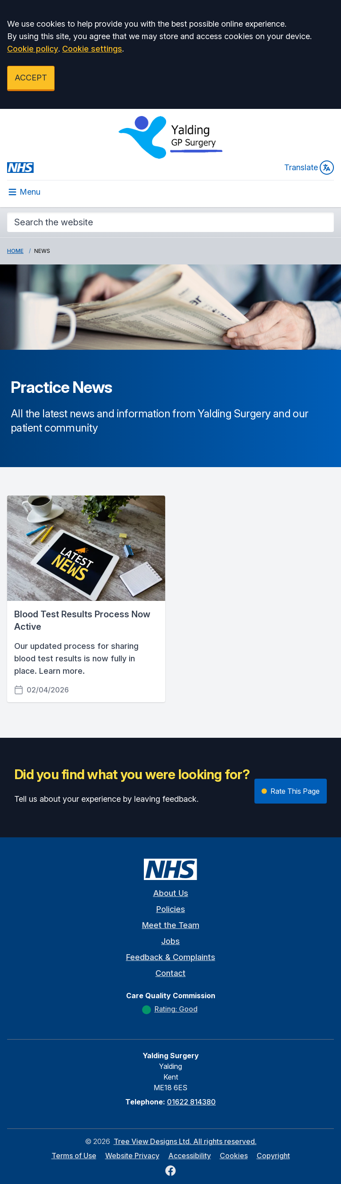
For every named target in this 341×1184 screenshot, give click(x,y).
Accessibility (189, 1155)
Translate (309, 167)
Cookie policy (32, 48)
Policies (170, 909)
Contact (170, 973)
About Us (170, 893)
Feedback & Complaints (170, 957)
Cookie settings (92, 48)
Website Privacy (132, 1155)
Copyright (273, 1155)
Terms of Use (74, 1155)
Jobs (170, 941)
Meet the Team (170, 925)
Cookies (234, 1155)
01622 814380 (191, 1101)
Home (15, 251)
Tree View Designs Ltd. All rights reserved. (185, 1141)
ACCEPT (31, 77)
